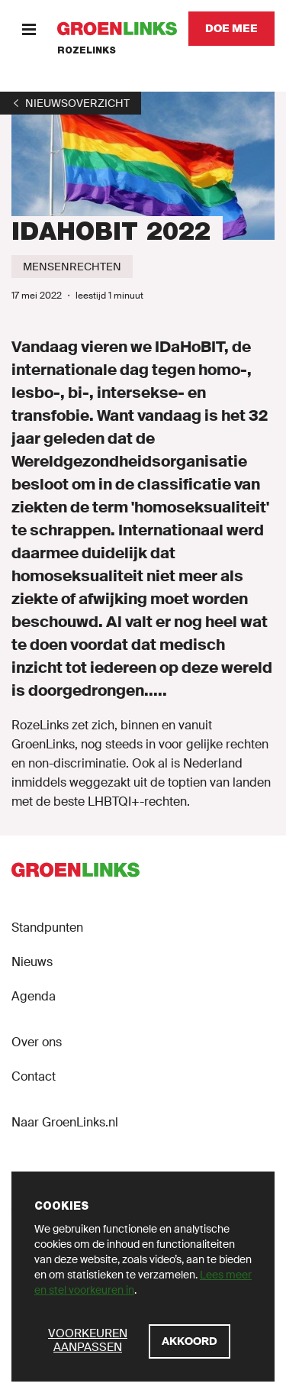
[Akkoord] (189, 1341)
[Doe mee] (231, 28)
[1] (70, 103)
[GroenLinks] (117, 28)
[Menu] (28, 28)
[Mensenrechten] (72, 266)
